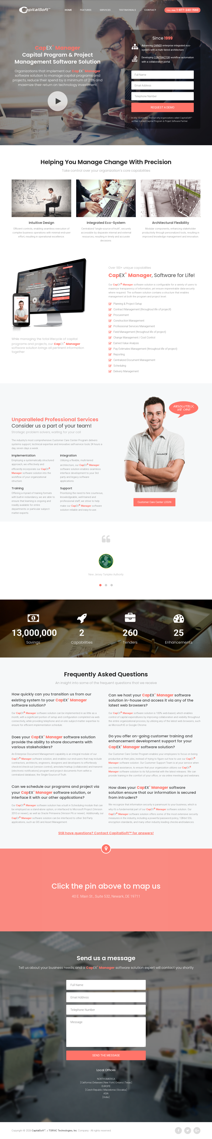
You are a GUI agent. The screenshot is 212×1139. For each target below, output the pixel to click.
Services (105, 9)
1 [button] (100, 585)
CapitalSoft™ (39, 1130)
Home (68, 9)
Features (85, 9)
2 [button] (106, 585)
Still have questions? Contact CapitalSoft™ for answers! (106, 833)
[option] (106, 564)
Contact (150, 9)
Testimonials (127, 9)
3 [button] (111, 585)
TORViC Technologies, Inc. (63, 1130)
